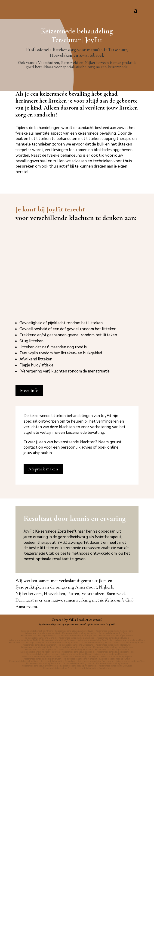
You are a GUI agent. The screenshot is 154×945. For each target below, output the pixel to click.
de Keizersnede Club (116, 869)
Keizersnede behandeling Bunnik (40, 906)
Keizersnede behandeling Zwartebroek (92, 936)
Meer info (29, 659)
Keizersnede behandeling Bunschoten (77, 906)
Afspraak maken (43, 738)
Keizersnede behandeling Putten (114, 927)
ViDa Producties (80, 888)
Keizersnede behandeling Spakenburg (96, 930)
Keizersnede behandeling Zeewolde (115, 934)
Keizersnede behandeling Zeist (57, 936)
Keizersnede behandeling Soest (23, 930)
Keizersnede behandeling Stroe (130, 930)
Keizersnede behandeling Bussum (113, 906)
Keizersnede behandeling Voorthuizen (40, 934)
